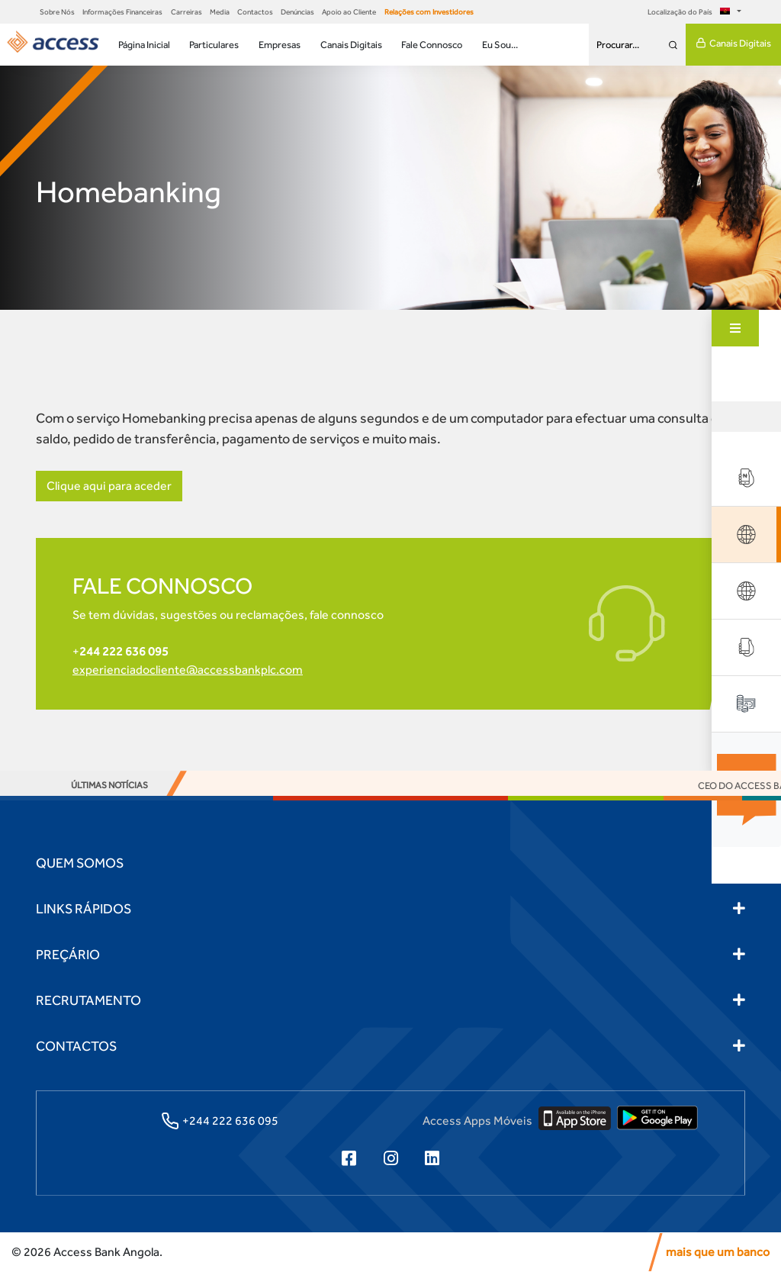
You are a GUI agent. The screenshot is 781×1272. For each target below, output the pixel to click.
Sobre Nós (57, 12)
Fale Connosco (431, 44)
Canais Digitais (351, 44)
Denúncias (297, 12)
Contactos (255, 12)
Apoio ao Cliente (349, 12)
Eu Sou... (500, 44)
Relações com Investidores (429, 12)
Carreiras (186, 12)
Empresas (280, 44)
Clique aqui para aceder (109, 485)
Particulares (214, 44)
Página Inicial (144, 44)
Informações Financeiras (122, 12)
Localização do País (691, 12)
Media (220, 12)
